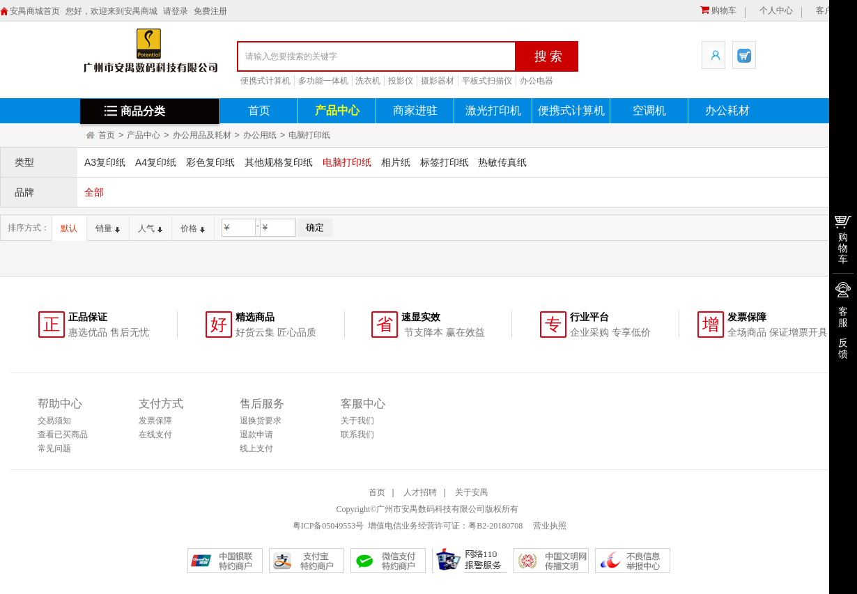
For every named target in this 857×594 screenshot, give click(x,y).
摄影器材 (437, 81)
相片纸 (395, 162)
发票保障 (155, 420)
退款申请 (256, 434)
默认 (69, 228)
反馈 (843, 348)
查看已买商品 (63, 434)
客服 (843, 317)
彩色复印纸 (210, 162)
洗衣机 (367, 81)
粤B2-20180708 (495, 526)
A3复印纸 (104, 162)
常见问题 (54, 448)
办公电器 (536, 81)
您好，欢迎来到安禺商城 (111, 11)
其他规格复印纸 (279, 162)
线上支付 (256, 448)
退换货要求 (260, 420)
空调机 (649, 110)
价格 (192, 228)
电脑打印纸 (309, 135)
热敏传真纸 (502, 162)
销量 (107, 228)
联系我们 (357, 434)
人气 (150, 228)
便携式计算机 (265, 81)
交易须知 (54, 420)
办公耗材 (727, 110)
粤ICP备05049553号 (328, 526)
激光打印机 (493, 110)
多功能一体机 (323, 81)
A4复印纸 (155, 162)
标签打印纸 (444, 162)
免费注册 (210, 11)
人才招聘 (420, 492)
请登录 (175, 11)
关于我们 (357, 420)
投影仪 (400, 81)
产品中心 (337, 110)
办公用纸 (260, 135)
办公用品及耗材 (202, 135)
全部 (94, 192)
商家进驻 (415, 110)
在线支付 (155, 434)
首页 (259, 110)
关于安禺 (471, 492)
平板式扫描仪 (487, 81)
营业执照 (548, 526)
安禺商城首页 (35, 11)
